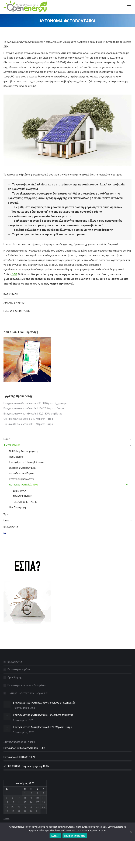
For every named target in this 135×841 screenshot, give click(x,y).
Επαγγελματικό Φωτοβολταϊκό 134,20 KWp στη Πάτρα (34, 408)
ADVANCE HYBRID (14, 302)
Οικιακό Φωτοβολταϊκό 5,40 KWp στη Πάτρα (28, 418)
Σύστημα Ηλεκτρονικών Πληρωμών (27, 693)
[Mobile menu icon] (129, 7)
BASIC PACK (11, 294)
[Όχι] (130, 831)
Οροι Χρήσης (15, 677)
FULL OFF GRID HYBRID (17, 310)
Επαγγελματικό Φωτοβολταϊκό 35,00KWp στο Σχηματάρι (35, 403)
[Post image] (7, 704)
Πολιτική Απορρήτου (19, 669)
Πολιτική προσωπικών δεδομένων (27, 685)
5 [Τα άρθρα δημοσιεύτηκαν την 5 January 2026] (6, 798)
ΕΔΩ (14, 274)
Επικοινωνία (15, 661)
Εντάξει (55, 836)
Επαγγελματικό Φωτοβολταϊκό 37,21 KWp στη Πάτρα (33, 413)
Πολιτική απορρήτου (74, 836)
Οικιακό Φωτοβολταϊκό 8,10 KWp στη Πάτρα (28, 424)
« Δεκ (6, 818)
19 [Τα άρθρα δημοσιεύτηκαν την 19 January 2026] (6, 807)
